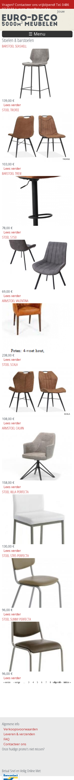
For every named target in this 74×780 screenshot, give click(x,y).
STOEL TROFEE (10, 109)
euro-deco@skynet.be (34, 9)
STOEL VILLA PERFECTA (15, 491)
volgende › (57, 682)
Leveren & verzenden (19, 734)
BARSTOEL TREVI (11, 173)
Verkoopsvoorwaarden (21, 729)
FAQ (6, 739)
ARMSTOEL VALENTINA (15, 300)
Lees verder (12, 105)
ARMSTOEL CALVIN (13, 428)
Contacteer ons (15, 744)
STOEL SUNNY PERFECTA (16, 619)
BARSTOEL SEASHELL (14, 46)
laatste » (67, 682)
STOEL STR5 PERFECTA (15, 555)
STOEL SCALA (10, 364)
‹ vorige (17, 682)
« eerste (6, 682)
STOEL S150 (9, 237)
